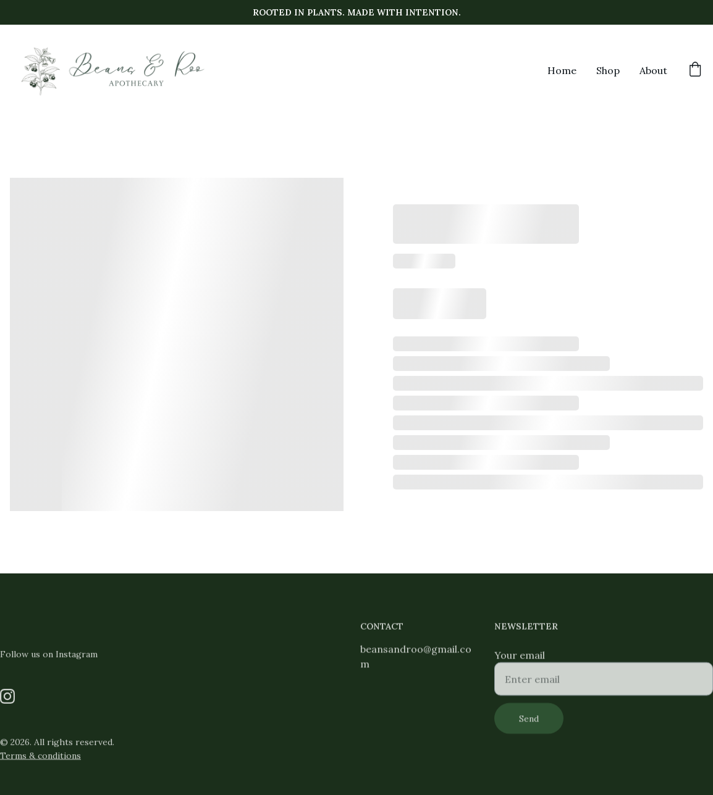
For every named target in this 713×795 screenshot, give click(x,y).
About (653, 70)
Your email (519, 660)
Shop (608, 70)
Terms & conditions (40, 756)
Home (561, 70)
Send (529, 723)
